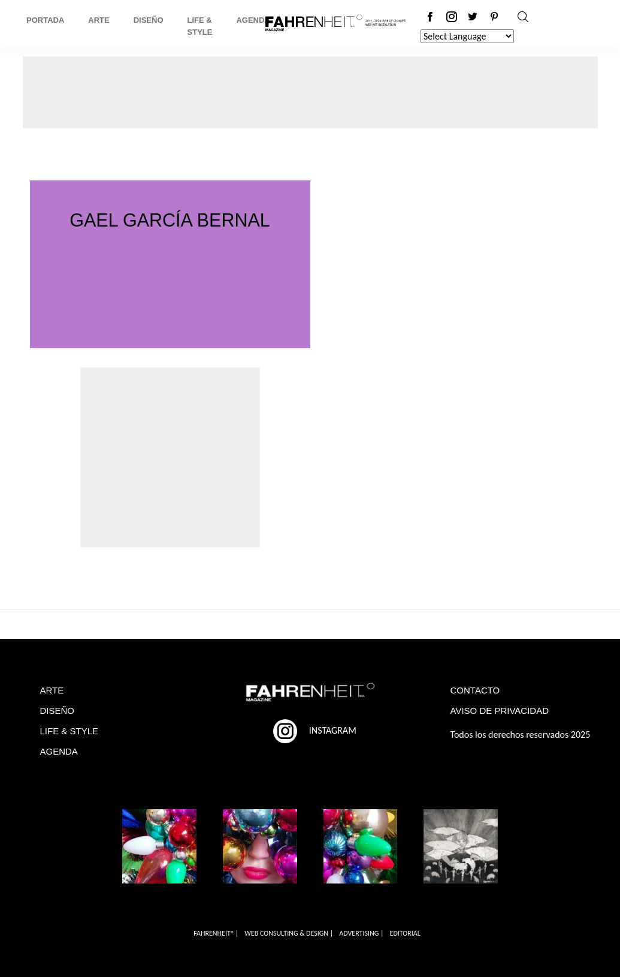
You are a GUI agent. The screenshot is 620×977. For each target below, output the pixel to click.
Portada (45, 20)
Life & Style (200, 26)
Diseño (149, 20)
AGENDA (59, 751)
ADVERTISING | (361, 933)
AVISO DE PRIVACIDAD (499, 710)
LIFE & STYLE (69, 731)
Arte (98, 20)
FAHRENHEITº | (215, 933)
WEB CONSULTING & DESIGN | (288, 933)
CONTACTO (475, 690)
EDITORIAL (405, 933)
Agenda (253, 20)
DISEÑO (57, 710)
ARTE (52, 690)
